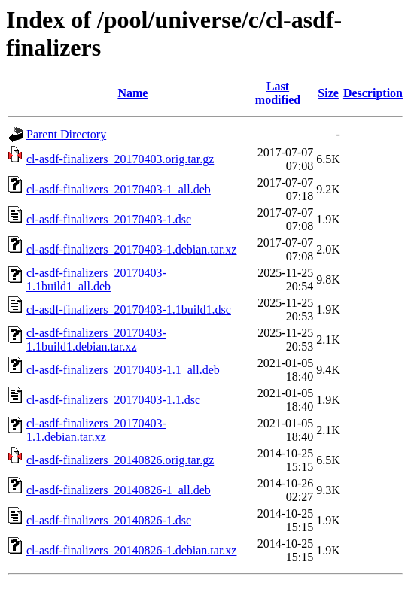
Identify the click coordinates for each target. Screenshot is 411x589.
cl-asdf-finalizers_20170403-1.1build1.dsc (128, 309)
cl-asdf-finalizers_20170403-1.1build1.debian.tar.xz (96, 339)
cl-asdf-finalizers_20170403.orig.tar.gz (120, 159)
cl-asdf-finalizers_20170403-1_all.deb (118, 189)
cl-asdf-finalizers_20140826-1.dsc (108, 520)
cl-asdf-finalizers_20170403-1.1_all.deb (123, 369)
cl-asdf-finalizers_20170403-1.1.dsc (113, 399)
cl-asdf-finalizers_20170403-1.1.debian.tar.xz (96, 430)
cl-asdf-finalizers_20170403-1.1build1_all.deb (96, 279)
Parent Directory (66, 134)
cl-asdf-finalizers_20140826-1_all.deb (118, 490)
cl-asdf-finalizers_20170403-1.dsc (108, 219)
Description (373, 93)
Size (328, 93)
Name (132, 93)
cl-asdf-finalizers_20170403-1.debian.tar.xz (131, 249)
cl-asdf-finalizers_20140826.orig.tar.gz (120, 460)
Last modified (277, 93)
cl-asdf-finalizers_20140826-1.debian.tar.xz (131, 550)
